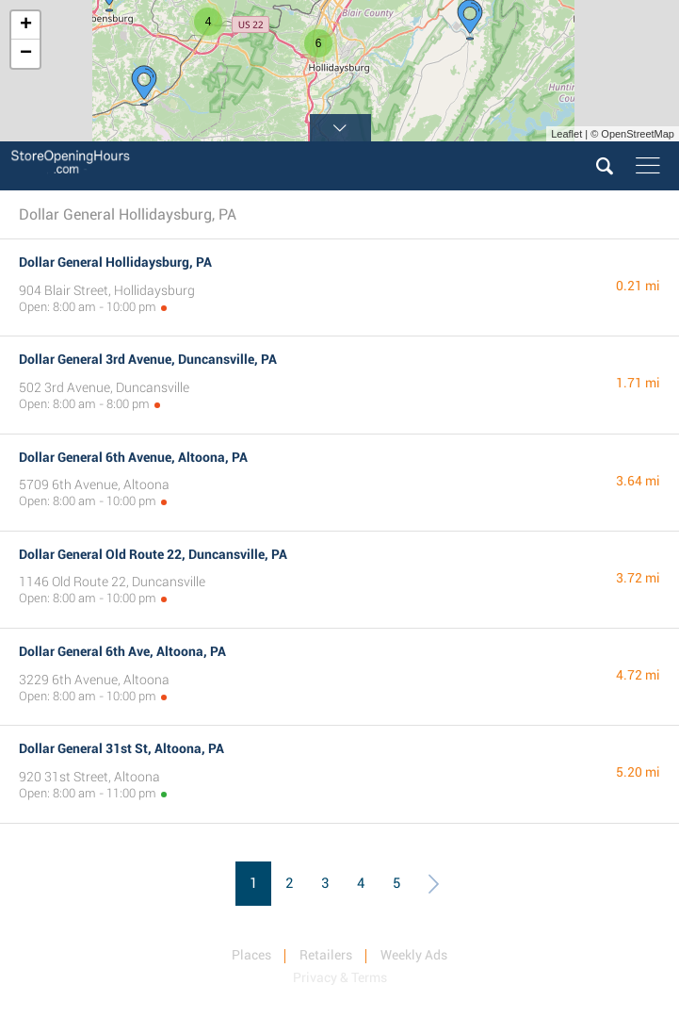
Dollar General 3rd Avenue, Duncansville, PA (148, 359)
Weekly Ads (413, 954)
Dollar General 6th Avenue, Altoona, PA (133, 457)
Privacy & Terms (340, 977)
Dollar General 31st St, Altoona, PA (121, 748)
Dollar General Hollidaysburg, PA (115, 262)
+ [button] (26, 25)
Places (251, 954)
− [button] (26, 54)
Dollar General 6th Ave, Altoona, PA (122, 651)
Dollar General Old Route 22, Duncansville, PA (153, 554)
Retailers (325, 954)
